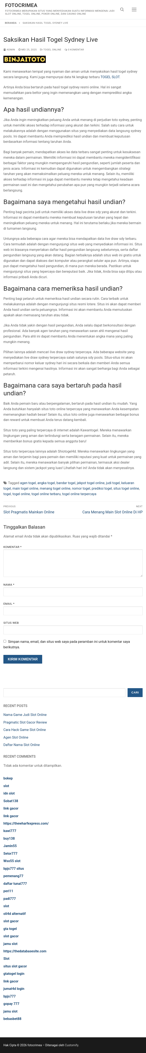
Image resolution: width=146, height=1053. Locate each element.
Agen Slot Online (15, 737)
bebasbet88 (12, 1019)
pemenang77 (13, 876)
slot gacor (11, 921)
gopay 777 (11, 1004)
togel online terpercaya (79, 494)
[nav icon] (134, 9)
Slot (6, 959)
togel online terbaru (46, 494)
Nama (8, 584)
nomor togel (81, 488)
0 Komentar (74, 49)
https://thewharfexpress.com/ (26, 823)
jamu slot (10, 944)
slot (6, 786)
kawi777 (9, 831)
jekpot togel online (90, 483)
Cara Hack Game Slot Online (24, 730)
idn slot (9, 793)
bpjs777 (9, 996)
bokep (8, 778)
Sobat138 (10, 801)
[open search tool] (122, 9)
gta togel (10, 929)
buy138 (9, 838)
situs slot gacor (15, 966)
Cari (135, 692)
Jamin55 (10, 846)
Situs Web (11, 622)
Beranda (11, 22)
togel (7, 494)
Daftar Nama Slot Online (21, 745)
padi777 (9, 899)
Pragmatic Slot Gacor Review (25, 722)
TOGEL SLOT (109, 77)
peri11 (8, 891)
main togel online (25, 488)
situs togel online (126, 488)
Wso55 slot (11, 861)
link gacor (10, 808)
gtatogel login (13, 974)
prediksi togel (102, 488)
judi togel (113, 483)
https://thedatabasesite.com (24, 951)
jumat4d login (13, 989)
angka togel (46, 483)
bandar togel (65, 483)
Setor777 (10, 854)
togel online (21, 494)
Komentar (12, 547)
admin (9, 49)
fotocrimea (21, 5)
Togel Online (50, 49)
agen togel (28, 483)
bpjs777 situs (13, 869)
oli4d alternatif (14, 914)
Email (8, 603)
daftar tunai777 (15, 884)
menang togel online (55, 488)
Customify (71, 1045)
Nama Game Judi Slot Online (25, 715)
